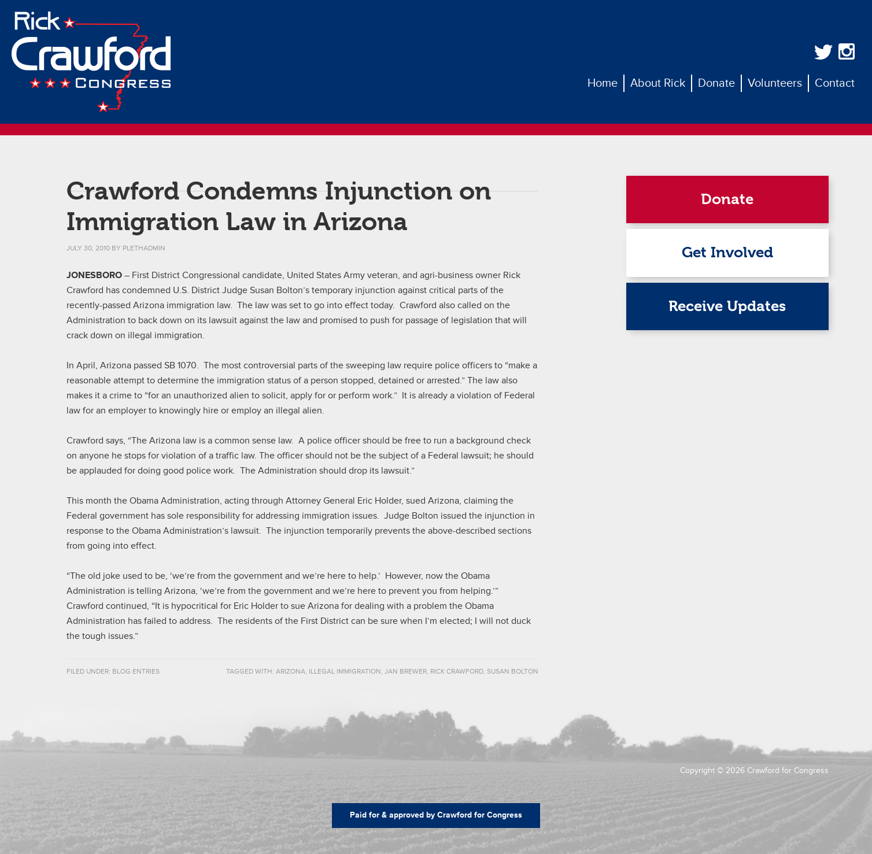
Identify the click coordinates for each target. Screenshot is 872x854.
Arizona (290, 671)
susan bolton (512, 671)
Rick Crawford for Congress (91, 62)
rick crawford (456, 671)
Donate (727, 199)
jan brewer (406, 671)
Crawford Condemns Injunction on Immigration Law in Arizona (278, 206)
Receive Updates (727, 306)
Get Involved (727, 252)
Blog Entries (136, 671)
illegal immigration (345, 671)
